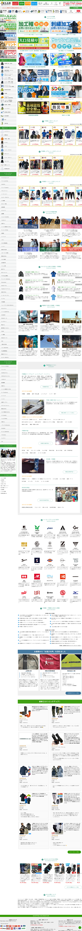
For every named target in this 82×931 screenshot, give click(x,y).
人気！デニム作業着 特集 (66, 83)
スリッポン (30, 481)
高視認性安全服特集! (33, 115)
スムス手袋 (44, 450)
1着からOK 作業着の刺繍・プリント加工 (66, 34)
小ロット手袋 (25, 452)
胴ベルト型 (45, 507)
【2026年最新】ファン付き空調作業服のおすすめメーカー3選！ (64, 639)
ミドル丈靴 (55, 478)
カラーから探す (68, 422)
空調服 (28, 393)
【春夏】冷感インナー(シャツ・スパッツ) (66, 287)
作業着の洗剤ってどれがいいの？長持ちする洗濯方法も (31, 620)
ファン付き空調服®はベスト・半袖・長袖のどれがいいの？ (32, 635)
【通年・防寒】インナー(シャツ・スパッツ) (35, 287)
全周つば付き (38, 422)
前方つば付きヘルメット (27, 422)
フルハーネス (38, 507)
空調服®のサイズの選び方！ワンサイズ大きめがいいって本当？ (33, 643)
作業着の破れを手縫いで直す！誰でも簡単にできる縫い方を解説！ (34, 618)
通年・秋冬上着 (35, 393)
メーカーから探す (42, 452)
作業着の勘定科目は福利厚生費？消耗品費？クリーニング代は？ (33, 624)
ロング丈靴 (62, 478)
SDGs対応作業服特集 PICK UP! (66, 99)
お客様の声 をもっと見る (73, 693)
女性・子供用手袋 (68, 450)
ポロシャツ (59, 295)
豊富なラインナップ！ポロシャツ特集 (33, 99)
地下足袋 (24, 481)
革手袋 (23, 450)
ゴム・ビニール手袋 (35, 450)
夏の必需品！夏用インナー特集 (65, 66)
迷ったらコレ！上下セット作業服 (33, 83)
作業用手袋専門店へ (45, 443)
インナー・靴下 (52, 393)
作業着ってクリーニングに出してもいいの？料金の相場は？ (32, 622)
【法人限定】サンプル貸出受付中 (66, 50)
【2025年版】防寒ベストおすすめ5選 (59, 626)
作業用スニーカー (26, 478)
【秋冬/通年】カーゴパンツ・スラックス (34, 280)
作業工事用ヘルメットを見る (67, 412)
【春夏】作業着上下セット (63, 272)
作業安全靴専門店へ (69, 471)
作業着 (23, 393)
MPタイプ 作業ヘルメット (45, 419)
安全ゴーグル (61, 507)
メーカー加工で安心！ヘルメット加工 (33, 34)
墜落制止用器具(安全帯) (27, 507)
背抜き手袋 (51, 450)
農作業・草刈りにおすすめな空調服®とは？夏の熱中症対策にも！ (65, 631)
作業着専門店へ (46, 386)
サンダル (37, 481)
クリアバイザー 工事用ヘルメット (29, 419)
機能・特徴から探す (34, 424)
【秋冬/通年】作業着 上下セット (32, 272)
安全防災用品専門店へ (45, 500)
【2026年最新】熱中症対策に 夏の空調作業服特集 (33, 66)
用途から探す (60, 422)
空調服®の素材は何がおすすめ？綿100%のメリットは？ (63, 643)
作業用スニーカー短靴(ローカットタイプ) (41, 478)
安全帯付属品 (53, 507)
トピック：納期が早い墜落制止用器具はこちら (12, 7)
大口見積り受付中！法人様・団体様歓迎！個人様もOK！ (33, 50)
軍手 (28, 450)
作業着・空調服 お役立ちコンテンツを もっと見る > (70, 645)
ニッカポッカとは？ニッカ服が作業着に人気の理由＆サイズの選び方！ (66, 621)
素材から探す (25, 424)
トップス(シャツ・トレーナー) (32, 295)
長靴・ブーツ (70, 478)
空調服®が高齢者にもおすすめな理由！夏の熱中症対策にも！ (64, 641)
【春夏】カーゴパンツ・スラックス (65, 280)
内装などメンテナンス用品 (49, 422)
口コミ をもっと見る (74, 852)
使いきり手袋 (59, 450)
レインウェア (44, 393)
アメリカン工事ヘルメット (59, 419)
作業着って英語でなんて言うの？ (26, 626)
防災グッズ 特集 (66, 115)
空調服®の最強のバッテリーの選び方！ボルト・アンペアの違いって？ (66, 637)
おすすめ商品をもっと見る (73, 887)
